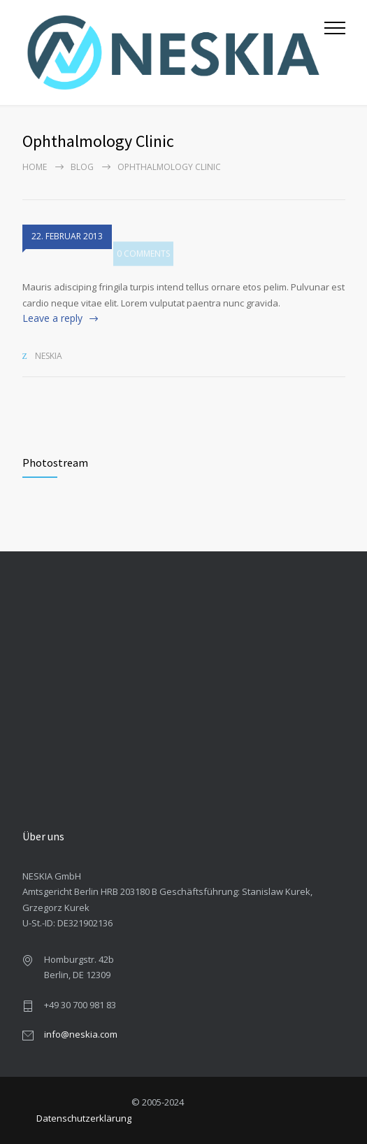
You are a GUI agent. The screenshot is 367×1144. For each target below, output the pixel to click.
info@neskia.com (80, 1034)
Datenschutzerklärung (83, 1118)
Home (34, 167)
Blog (82, 167)
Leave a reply (52, 318)
